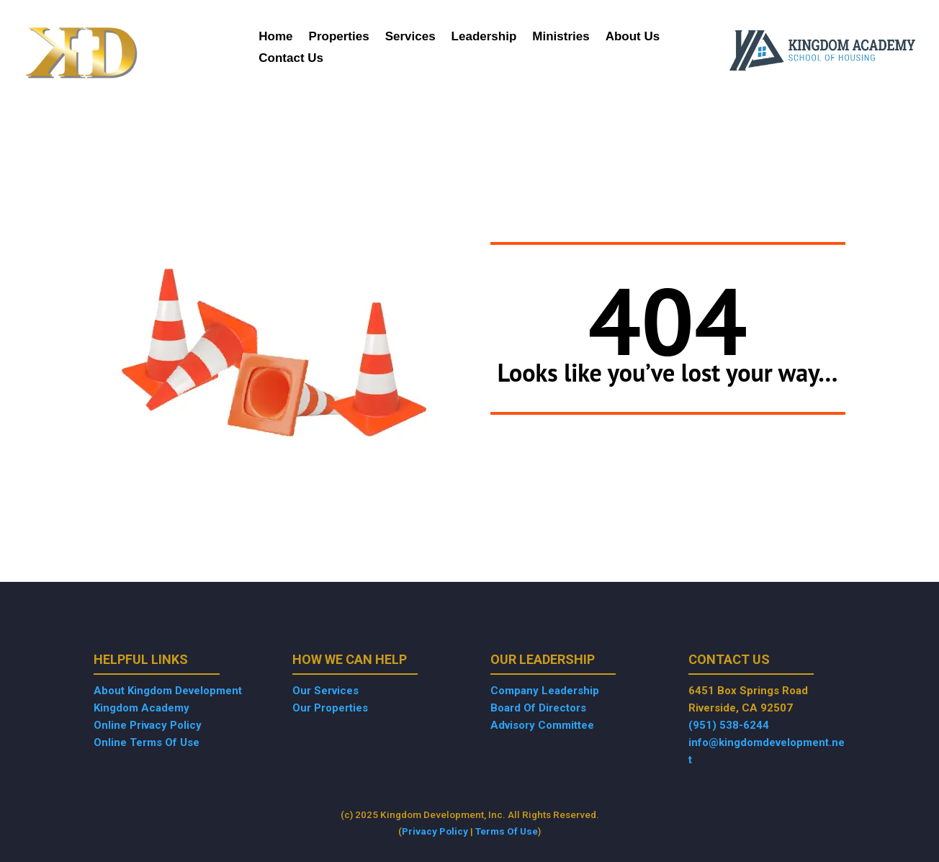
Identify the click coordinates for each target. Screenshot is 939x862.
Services (410, 37)
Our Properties (330, 707)
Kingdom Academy (141, 707)
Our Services (325, 690)
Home (275, 37)
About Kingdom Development (168, 690)
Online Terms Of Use (146, 742)
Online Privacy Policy (148, 725)
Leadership (484, 37)
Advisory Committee (542, 725)
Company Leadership (544, 690)
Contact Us (291, 59)
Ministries (560, 37)
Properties (339, 37)
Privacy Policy (435, 831)
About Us (633, 37)
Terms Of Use (506, 831)
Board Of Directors (538, 707)
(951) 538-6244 (728, 725)
